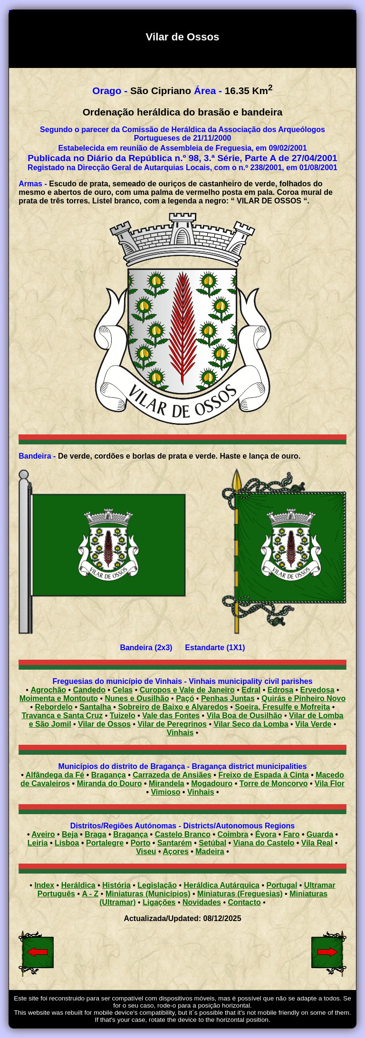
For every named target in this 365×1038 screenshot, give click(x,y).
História (116, 885)
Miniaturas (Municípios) (148, 894)
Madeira (209, 851)
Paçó (185, 698)
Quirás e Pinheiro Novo (303, 698)
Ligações (159, 902)
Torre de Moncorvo (274, 783)
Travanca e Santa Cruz (62, 715)
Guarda (320, 834)
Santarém (174, 843)
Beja (70, 834)
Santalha (95, 707)
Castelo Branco (183, 834)
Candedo (89, 690)
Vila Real (317, 843)
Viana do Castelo (264, 843)
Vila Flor (330, 783)
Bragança (108, 775)
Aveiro (43, 834)
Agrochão (48, 690)
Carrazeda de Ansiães (172, 775)
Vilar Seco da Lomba (251, 724)
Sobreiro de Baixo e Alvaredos (173, 707)
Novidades (201, 902)
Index (44, 885)
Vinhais (180, 733)
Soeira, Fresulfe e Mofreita (282, 707)
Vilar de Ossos (104, 724)
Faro (291, 834)
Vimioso (165, 792)
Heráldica (78, 885)
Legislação (157, 885)
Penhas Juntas (228, 698)
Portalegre (105, 843)
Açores (176, 851)
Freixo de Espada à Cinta (263, 775)
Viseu (146, 851)
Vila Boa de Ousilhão (244, 715)
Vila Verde (313, 724)
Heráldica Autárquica (221, 885)
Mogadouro (211, 783)
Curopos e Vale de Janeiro (187, 690)
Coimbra (233, 834)
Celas (123, 690)
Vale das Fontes (171, 715)
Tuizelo (122, 715)
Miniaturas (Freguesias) (240, 894)
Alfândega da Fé (55, 775)
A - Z (90, 894)
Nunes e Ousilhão (137, 698)
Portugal (281, 885)
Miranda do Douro (109, 783)
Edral (250, 690)
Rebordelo (54, 707)
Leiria (38, 843)
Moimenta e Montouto (58, 698)
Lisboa (67, 843)
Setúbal (212, 843)
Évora (265, 834)
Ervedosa (317, 690)
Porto (141, 843)
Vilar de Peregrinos (172, 724)
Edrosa (280, 690)
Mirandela (166, 783)
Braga (95, 834)
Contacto (244, 902)
